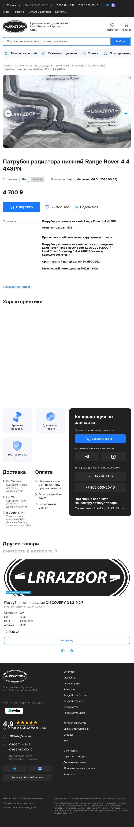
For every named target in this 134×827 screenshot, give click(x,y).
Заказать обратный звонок (27, 777)
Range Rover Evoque (75, 695)
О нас (6, 11)
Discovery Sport (73, 683)
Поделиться (86, 207)
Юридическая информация (79, 768)
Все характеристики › (17, 287)
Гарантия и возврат (75, 756)
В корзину (67, 640)
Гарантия (19, 11)
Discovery (69, 677)
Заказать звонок (100, 439)
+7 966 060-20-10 (100, 488)
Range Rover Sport (74, 713)
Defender (69, 671)
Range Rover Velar (74, 701)
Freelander (70, 689)
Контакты (60, 11)
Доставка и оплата (75, 762)
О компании (70, 750)
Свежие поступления (59, 53)
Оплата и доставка (40, 11)
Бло (66, 740)
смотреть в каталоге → (30, 551)
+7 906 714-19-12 (100, 476)
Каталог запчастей (21, 53)
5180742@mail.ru (19, 736)
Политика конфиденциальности (19, 803)
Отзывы (90, 53)
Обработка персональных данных (20, 808)
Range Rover (71, 707)
